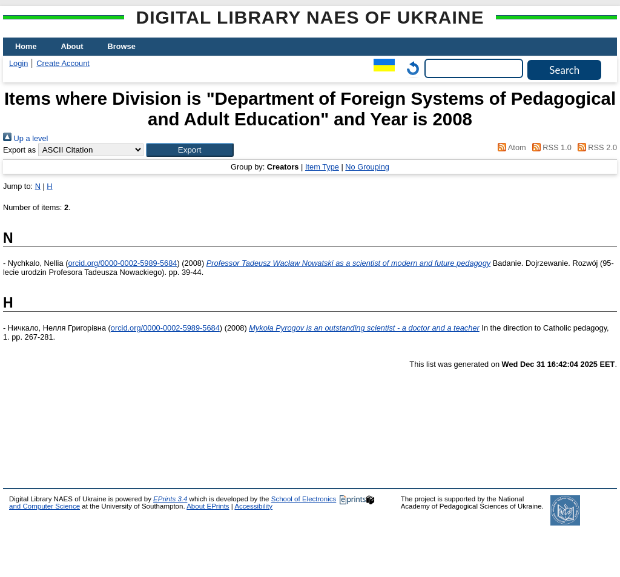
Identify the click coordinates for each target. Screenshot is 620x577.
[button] (190, 150)
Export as (19, 149)
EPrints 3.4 (170, 499)
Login (18, 63)
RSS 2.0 (595, 147)
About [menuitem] (72, 46)
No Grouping (367, 166)
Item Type (322, 166)
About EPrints (207, 506)
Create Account (63, 63)
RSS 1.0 (550, 147)
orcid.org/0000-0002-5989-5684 (122, 263)
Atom (510, 147)
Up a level (25, 138)
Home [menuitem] (26, 46)
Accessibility (253, 506)
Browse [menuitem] (122, 46)
